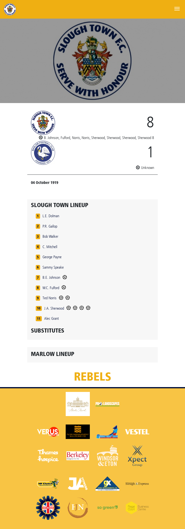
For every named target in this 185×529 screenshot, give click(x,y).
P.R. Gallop (50, 226)
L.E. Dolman (51, 216)
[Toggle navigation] (177, 8)
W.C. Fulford (51, 287)
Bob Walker (50, 236)
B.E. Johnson (51, 277)
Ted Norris (50, 298)
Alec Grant (51, 318)
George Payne (52, 257)
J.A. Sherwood (54, 308)
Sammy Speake (53, 267)
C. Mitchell (50, 246)
